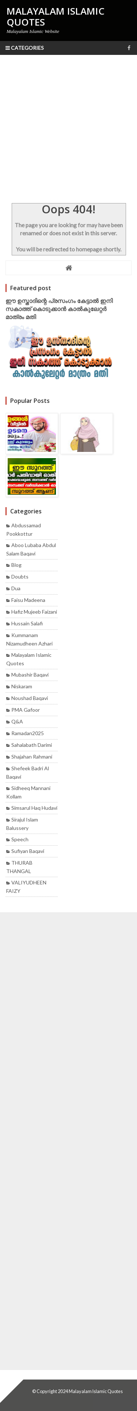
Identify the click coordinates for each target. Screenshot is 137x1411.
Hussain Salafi (27, 623)
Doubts (19, 576)
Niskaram (21, 686)
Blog (16, 565)
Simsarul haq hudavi (34, 808)
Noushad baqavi (29, 698)
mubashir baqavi (30, 674)
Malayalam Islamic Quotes (96, 1391)
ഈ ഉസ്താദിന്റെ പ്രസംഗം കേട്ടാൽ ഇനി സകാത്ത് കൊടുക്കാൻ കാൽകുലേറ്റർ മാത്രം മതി (59, 309)
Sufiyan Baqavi (27, 851)
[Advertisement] (68, 127)
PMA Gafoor (25, 710)
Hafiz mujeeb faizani (34, 612)
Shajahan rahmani (31, 756)
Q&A (17, 721)
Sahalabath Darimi (31, 745)
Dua (15, 588)
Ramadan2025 (27, 733)
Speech (19, 839)
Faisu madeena (28, 600)
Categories (24, 48)
